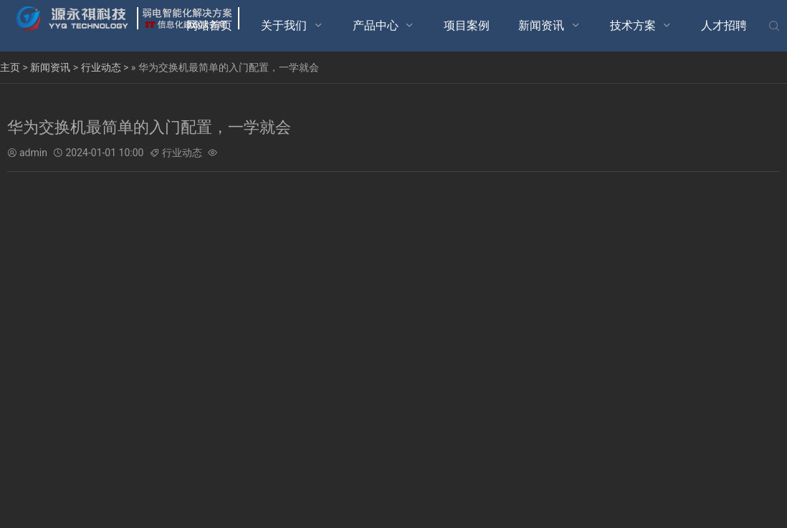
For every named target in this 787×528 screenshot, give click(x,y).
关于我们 (284, 25)
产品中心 (376, 25)
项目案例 (467, 25)
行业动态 (101, 67)
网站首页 (209, 25)
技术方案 (633, 25)
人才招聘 (724, 25)
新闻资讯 (541, 25)
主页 (10, 67)
